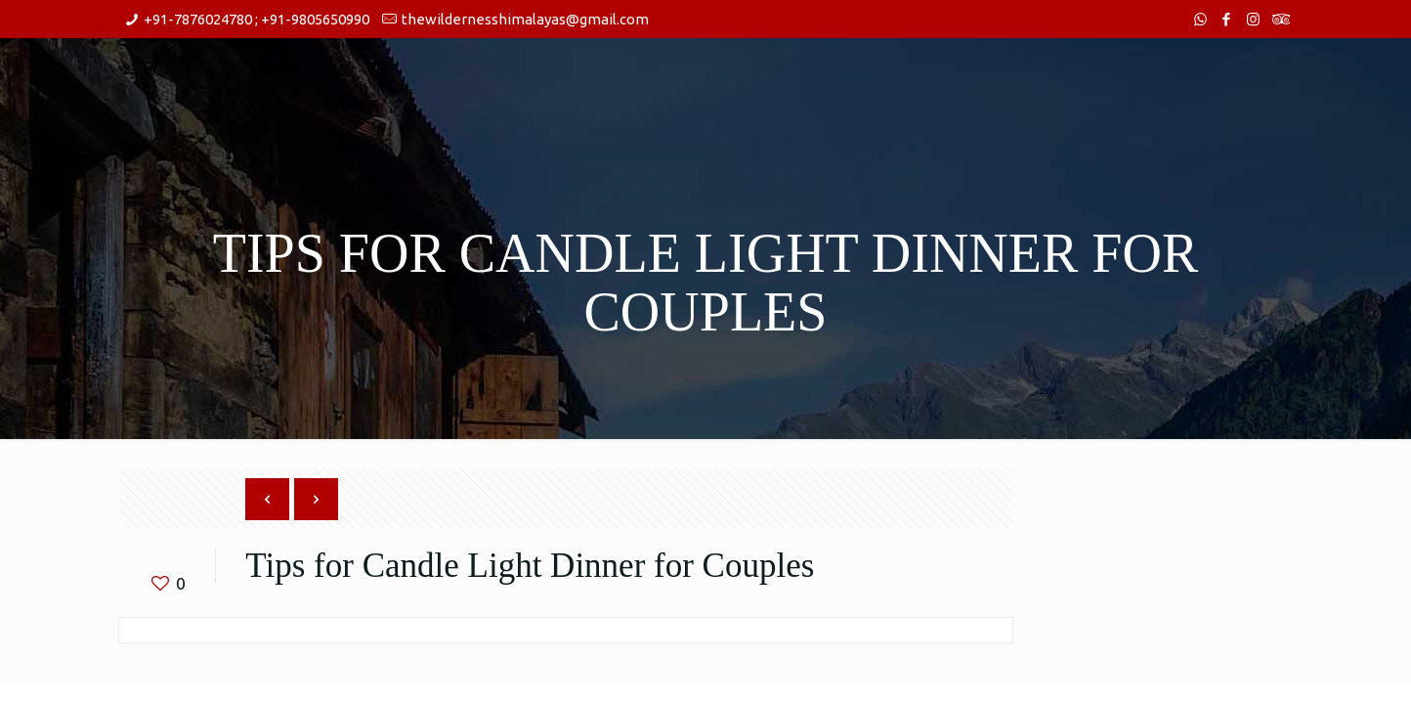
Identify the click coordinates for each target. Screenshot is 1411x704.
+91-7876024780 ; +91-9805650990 (256, 19)
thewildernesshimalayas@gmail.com (525, 19)
